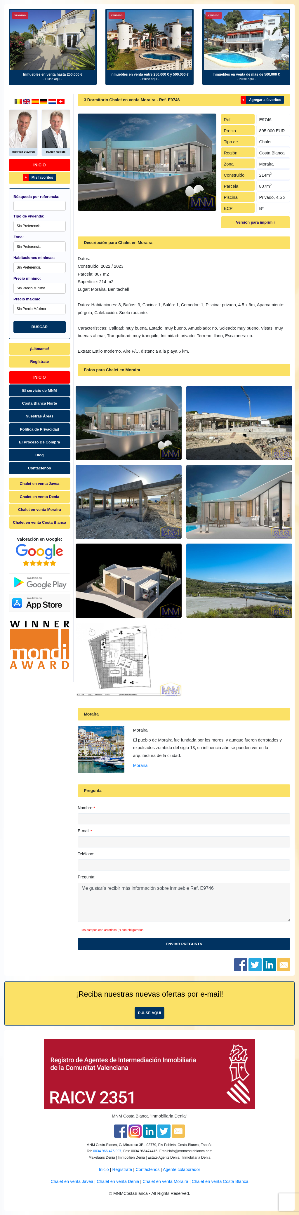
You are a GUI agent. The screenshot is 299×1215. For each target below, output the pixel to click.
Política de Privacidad (39, 429)
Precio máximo (27, 299)
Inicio (39, 165)
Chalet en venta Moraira (39, 509)
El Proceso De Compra (39, 442)
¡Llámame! (39, 349)
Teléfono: (86, 854)
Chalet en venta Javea (39, 483)
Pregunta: (86, 877)
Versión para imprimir (255, 222)
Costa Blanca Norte (39, 403)
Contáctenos (39, 468)
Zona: (18, 237)
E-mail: (84, 830)
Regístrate (39, 361)
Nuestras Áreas (39, 416)
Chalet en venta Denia (39, 497)
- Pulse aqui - (52, 79)
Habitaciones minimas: (34, 257)
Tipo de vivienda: (28, 216)
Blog (39, 455)
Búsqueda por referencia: (36, 196)
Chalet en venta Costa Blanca (39, 522)
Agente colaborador (181, 1169)
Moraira (140, 765)
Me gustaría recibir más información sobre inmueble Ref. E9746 (184, 902)
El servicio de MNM (39, 390)
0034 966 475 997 (107, 1151)
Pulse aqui (149, 1013)
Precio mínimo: (27, 278)
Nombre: (85, 807)
